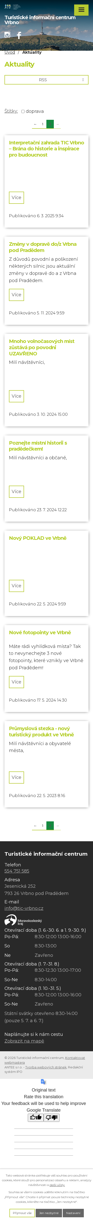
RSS (62, 79)
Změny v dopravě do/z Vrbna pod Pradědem (42, 247)
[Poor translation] (52, 1118)
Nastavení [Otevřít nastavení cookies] (73, 1213)
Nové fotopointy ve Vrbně (40, 632)
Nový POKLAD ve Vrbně (37, 538)
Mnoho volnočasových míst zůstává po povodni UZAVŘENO (41, 347)
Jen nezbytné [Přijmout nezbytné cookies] (49, 1213)
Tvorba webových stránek (45, 1067)
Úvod (9, 52)
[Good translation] (36, 1118)
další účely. (57, 1185)
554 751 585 (16, 871)
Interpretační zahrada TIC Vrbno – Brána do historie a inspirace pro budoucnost (46, 149)
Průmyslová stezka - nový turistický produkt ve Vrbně (41, 731)
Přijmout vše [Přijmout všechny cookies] (22, 1213)
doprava (35, 111)
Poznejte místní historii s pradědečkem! (38, 446)
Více (16, 197)
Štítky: (11, 111)
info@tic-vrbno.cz (23, 908)
